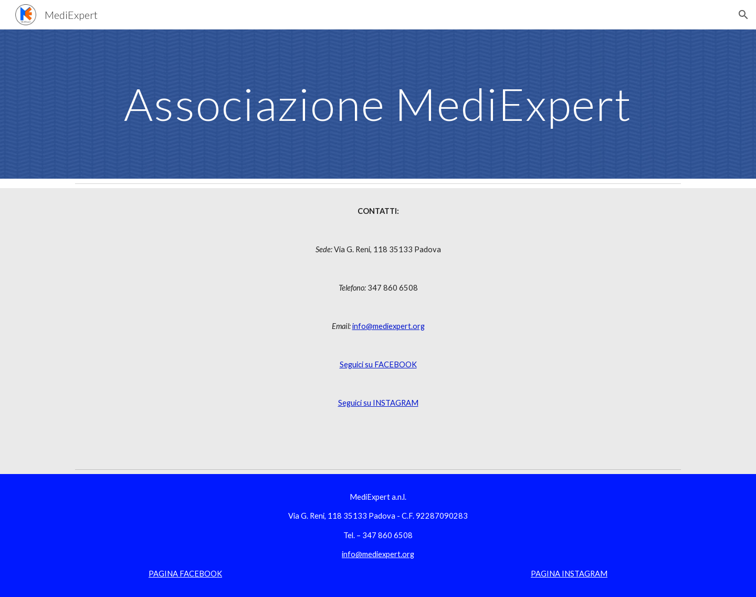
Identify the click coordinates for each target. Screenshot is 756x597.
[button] (743, 14)
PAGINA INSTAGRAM (569, 573)
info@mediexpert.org (388, 326)
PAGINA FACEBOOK (185, 573)
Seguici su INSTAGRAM (378, 402)
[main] (378, 103)
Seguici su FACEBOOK (378, 364)
